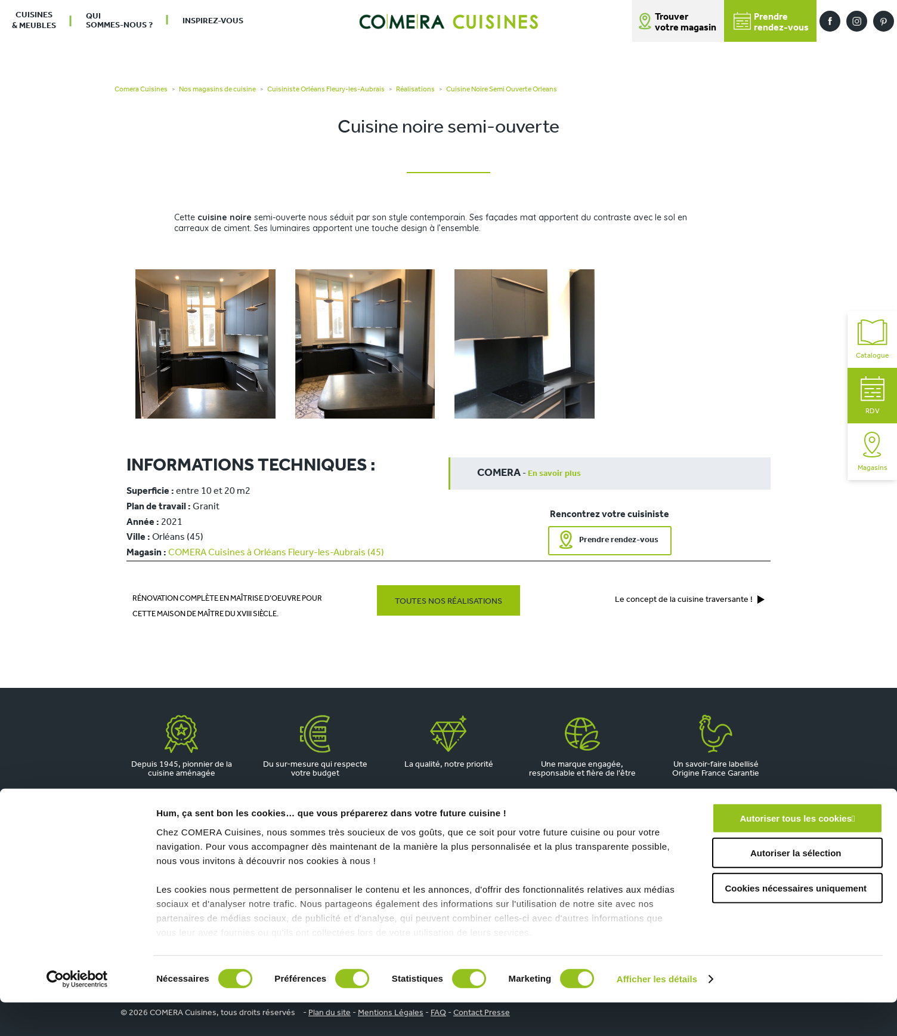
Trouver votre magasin (685, 23)
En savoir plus (554, 473)
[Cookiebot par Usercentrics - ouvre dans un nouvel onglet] (77, 1013)
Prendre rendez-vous (618, 540)
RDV (872, 395)
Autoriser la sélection (796, 886)
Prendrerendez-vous (771, 22)
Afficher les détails (657, 1012)
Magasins (872, 452)
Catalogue (872, 339)
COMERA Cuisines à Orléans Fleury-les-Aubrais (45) (276, 553)
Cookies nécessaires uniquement (796, 922)
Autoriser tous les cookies (796, 852)
